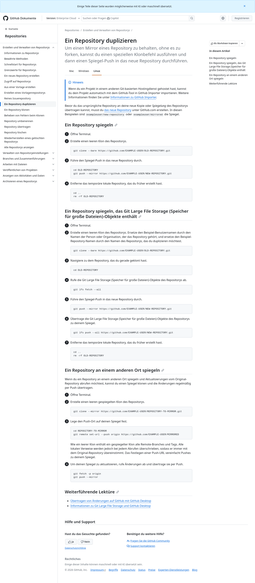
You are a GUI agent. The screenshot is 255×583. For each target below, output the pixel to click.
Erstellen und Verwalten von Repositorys (106, 30)
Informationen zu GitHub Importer (133, 97)
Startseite (11, 28)
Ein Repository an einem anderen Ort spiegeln (114, 370)
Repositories (15, 36)
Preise (151, 569)
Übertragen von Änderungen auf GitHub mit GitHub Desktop (110, 501)
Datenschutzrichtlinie (75, 548)
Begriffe (113, 569)
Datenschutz (128, 569)
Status (141, 569)
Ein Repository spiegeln (91, 125)
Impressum (97, 569)
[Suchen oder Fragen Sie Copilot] (138, 18)
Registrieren (242, 18)
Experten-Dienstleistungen (173, 569)
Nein (85, 541)
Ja (71, 541)
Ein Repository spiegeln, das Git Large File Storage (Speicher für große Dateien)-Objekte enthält (126, 213)
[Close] (245, 6)
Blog (194, 569)
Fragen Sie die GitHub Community (148, 540)
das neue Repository (117, 110)
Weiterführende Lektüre (92, 492)
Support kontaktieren (141, 546)
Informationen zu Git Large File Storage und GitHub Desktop (110, 506)
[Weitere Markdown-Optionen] (242, 43)
